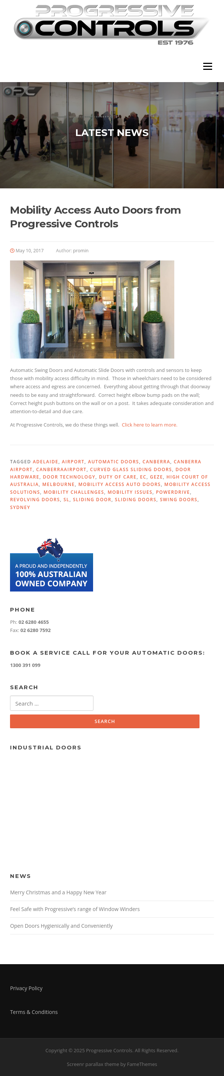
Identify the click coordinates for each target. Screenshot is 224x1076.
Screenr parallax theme (93, 1064)
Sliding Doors (136, 499)
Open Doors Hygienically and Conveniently (61, 925)
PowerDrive (173, 492)
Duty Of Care (118, 477)
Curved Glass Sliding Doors (131, 469)
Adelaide (45, 461)
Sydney (20, 507)
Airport (73, 461)
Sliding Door (92, 499)
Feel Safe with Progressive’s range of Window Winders (75, 909)
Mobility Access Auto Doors (119, 484)
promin (81, 250)
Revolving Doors (35, 499)
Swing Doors (178, 499)
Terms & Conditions (34, 1011)
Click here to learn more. (150, 424)
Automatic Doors (113, 461)
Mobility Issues (130, 492)
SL (66, 499)
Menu (207, 66)
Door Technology (69, 477)
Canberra (156, 461)
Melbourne (58, 484)
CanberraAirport (61, 469)
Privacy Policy (26, 988)
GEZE (156, 477)
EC (143, 477)
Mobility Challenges (73, 492)
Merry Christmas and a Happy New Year (58, 892)
